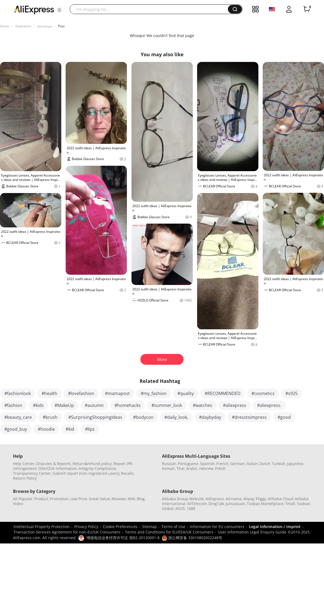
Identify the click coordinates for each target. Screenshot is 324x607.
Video (18, 503)
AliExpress (214, 498)
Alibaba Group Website (183, 498)
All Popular (23, 498)
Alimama (234, 498)
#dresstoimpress (249, 417)
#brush (50, 417)
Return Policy (25, 478)
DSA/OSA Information (57, 468)
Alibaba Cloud (280, 498)
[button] (59, 10)
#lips (90, 429)
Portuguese (188, 463)
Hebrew (206, 468)
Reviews (119, 498)
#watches (202, 405)
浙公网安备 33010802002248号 (192, 537)
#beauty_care (18, 417)
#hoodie (46, 429)
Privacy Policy (86, 526)
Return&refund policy (92, 463)
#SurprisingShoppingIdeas (95, 417)
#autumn (94, 405)
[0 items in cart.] (306, 9)
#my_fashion (154, 393)
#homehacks (127, 405)
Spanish (207, 463)
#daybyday (210, 417)
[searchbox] (151, 9)
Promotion (59, 498)
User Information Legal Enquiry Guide (252, 532)
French (222, 463)
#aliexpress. (269, 405)
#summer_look (166, 405)
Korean (168, 468)
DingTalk (216, 503)
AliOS (180, 508)
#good (284, 417)
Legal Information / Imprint (275, 526)
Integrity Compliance (97, 468)
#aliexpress (234, 405)
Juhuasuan (235, 503)
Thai (180, 468)
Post (61, 26)
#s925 (291, 393)
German (237, 463)
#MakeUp (64, 405)
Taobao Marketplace (265, 503)
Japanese (295, 463)
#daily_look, (176, 417)
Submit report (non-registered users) (86, 473)
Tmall (290, 503)
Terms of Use (173, 526)
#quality (185, 393)
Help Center (24, 463)
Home (4, 26)
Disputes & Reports (53, 463)
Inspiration (23, 26)
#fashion (13, 405)
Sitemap (149, 526)
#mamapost (117, 393)
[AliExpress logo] (34, 9)
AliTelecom (197, 503)
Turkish (278, 463)
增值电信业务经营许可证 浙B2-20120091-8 (123, 537)
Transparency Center (32, 473)
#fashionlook (17, 393)
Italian (252, 463)
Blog (141, 498)
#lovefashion (81, 393)
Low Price (78, 498)
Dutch (264, 463)
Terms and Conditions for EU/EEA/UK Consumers (169, 532)
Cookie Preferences (120, 526)
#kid (70, 429)
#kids (38, 405)
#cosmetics (263, 393)
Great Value (99, 498)
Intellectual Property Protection (42, 526)
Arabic (192, 468)
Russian (169, 463)
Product (41, 498)
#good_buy (15, 429)
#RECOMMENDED (223, 393)
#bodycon (143, 417)
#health (49, 393)
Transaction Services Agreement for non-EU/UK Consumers (67, 532)
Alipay (248, 498)
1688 (191, 508)
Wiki (131, 498)
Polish (220, 468)
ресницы (45, 26)
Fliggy (261, 498)
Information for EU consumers (217, 526)
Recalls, (128, 473)
